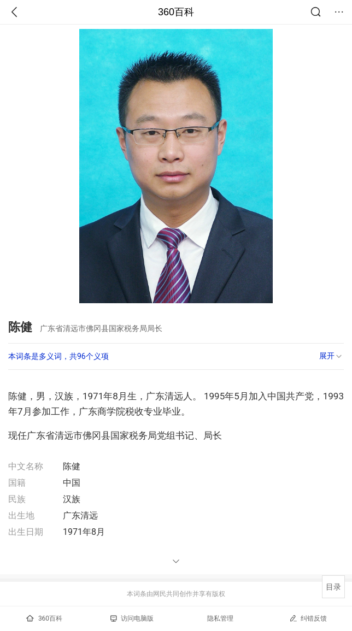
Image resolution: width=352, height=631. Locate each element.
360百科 (176, 12)
